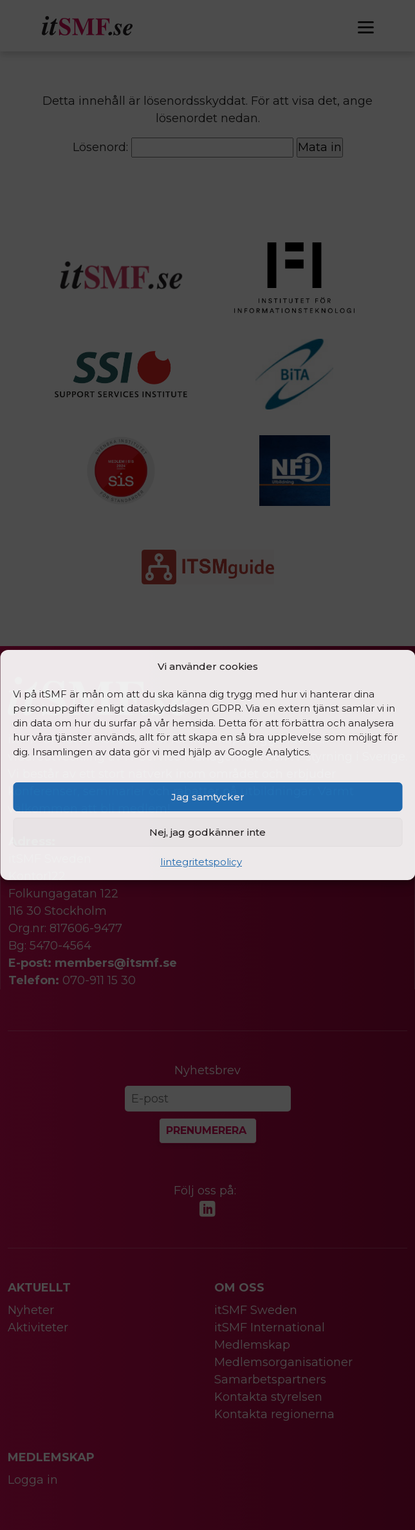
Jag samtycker (207, 797)
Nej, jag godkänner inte (207, 832)
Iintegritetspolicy (201, 862)
